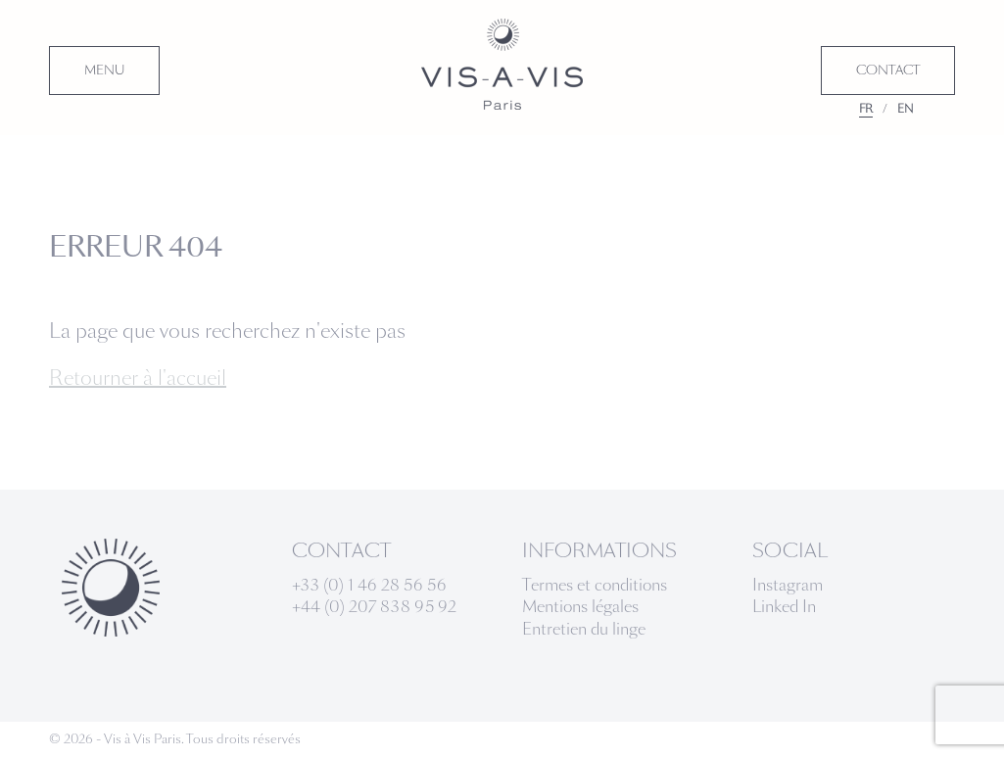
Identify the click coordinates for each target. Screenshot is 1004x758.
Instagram (787, 585)
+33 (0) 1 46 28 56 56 (369, 585)
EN (905, 109)
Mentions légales (580, 606)
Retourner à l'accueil (137, 378)
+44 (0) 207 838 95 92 (374, 606)
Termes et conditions (594, 585)
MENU (104, 70)
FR (866, 109)
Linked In (784, 606)
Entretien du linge (583, 629)
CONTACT (888, 70)
